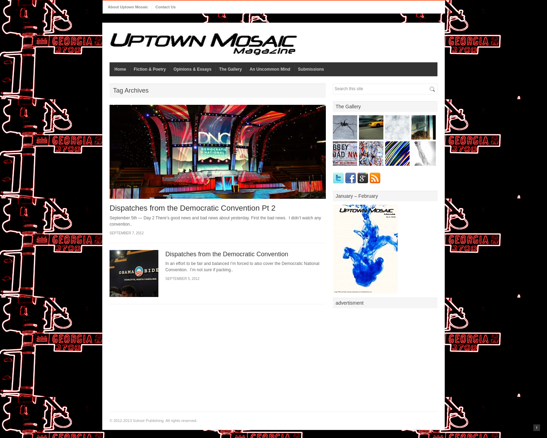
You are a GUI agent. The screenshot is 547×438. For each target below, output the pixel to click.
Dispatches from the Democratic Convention (226, 254)
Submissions (311, 69)
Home (120, 69)
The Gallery (230, 69)
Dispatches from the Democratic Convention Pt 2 (193, 208)
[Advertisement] (385, 355)
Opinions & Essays (192, 69)
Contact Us (166, 7)
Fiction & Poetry (150, 69)
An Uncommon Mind (269, 69)
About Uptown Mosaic (128, 7)
